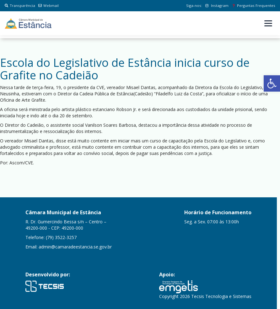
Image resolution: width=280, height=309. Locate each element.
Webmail (48, 5)
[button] (272, 83)
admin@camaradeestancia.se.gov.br (75, 247)
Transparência (20, 5)
